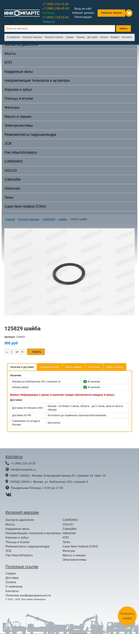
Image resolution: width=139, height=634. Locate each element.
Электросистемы (19, 125)
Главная (10, 219)
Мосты (10, 54)
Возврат (115, 37)
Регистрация (83, 17)
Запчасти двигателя (19, 520)
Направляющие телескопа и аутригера (37, 80)
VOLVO (11, 170)
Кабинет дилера (83, 12)
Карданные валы (19, 72)
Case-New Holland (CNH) (25, 206)
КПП (8, 62)
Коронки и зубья (18, 89)
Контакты (127, 37)
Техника (80, 37)
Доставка (92, 37)
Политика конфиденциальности (28, 595)
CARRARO (14, 161)
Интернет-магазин (32, 37)
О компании (13, 37)
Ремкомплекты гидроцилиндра (30, 134)
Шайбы (63, 219)
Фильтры (12, 107)
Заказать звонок (111, 12)
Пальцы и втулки (19, 98)
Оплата (104, 37)
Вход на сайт (83, 8)
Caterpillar (13, 179)
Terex (9, 197)
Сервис (70, 37)
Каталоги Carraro (54, 37)
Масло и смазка (18, 117)
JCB (8, 143)
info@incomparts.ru (23, 469)
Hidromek (12, 188)
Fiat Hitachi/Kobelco (21, 152)
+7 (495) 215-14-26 (55, 4)
